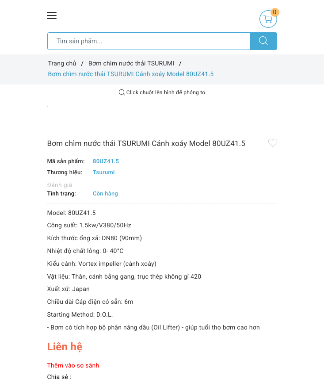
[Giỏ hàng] (268, 19)
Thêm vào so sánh (73, 365)
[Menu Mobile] (52, 14)
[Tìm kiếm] (263, 41)
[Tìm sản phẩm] (148, 41)
